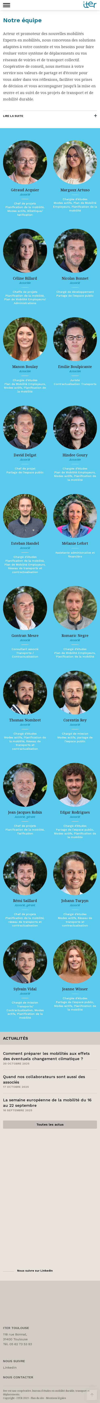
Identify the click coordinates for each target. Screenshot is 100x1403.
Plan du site (37, 1398)
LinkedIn (10, 1367)
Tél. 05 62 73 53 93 (17, 1344)
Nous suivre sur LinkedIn (35, 1270)
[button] (6, 5)
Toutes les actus (50, 1124)
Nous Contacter (18, 1377)
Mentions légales (56, 1398)
